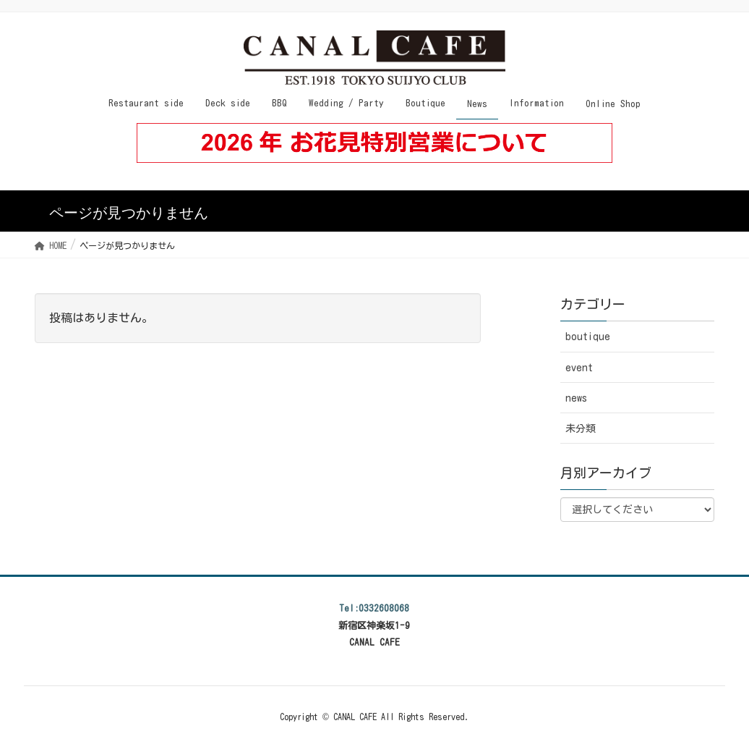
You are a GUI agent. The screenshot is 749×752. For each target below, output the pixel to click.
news (576, 398)
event (579, 368)
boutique (587, 336)
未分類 (580, 428)
